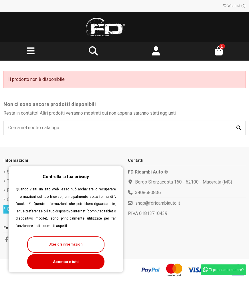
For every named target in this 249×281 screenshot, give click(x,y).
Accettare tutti (66, 262)
